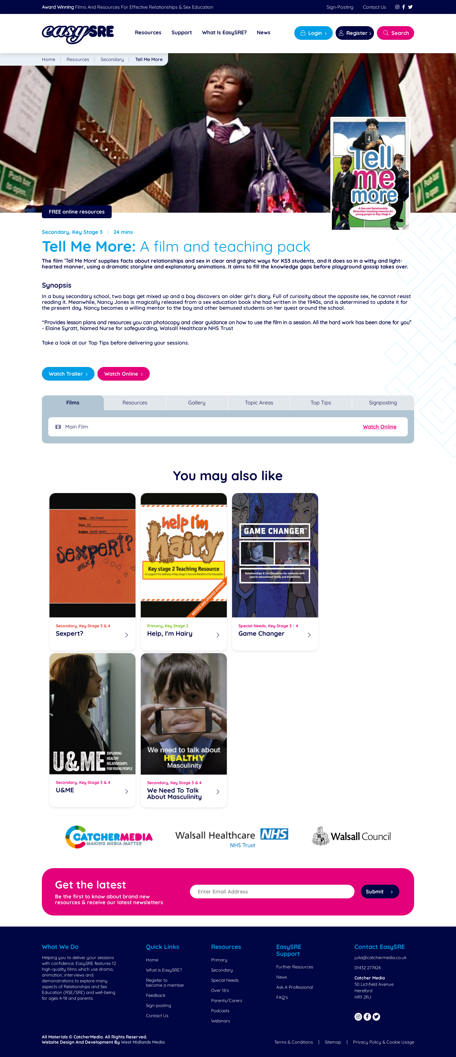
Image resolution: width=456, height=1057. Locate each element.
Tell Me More (149, 59)
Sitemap (333, 1042)
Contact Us (374, 7)
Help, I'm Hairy (170, 633)
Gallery (196, 402)
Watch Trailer (66, 373)
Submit (379, 891)
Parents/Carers (226, 1000)
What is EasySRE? (164, 970)
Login (311, 33)
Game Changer (261, 633)
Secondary (112, 59)
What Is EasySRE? (224, 32)
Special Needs (225, 980)
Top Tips (321, 402)
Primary (219, 960)
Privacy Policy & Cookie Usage (383, 1042)
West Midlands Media (143, 1042)
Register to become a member (165, 982)
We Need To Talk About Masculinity (174, 793)
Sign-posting (340, 7)
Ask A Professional (294, 987)
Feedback (155, 995)
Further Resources (294, 967)
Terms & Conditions (293, 1042)
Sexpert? (69, 633)
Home (48, 59)
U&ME (65, 790)
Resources (148, 32)
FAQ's (282, 997)
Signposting (383, 402)
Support (182, 32)
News (263, 32)
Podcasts (220, 1010)
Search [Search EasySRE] (396, 33)
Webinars (220, 1021)
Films (72, 402)
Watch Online (121, 373)
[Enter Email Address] (272, 891)
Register (353, 33)
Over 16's (220, 990)
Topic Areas (259, 402)
